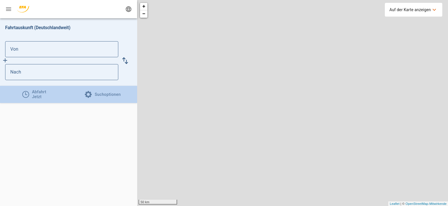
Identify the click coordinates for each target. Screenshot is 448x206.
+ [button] (143, 6)
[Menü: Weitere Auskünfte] (8, 9)
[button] (125, 61)
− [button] (143, 14)
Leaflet (394, 203)
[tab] (34, 94)
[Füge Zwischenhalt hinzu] (5, 60)
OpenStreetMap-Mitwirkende (426, 203)
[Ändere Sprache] (128, 9)
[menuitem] (413, 10)
